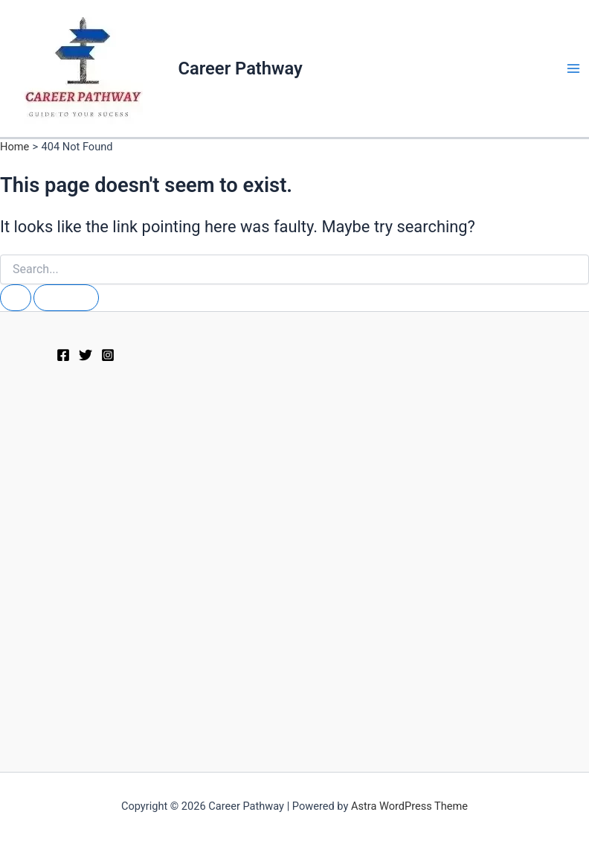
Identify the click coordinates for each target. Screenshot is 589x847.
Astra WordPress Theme (409, 806)
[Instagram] (108, 355)
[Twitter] (85, 355)
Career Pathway (240, 68)
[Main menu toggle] (573, 68)
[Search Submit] (15, 298)
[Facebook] (63, 355)
